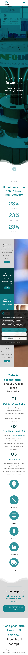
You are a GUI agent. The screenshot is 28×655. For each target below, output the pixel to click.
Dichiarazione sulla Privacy (16, 342)
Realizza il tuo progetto (14, 96)
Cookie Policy (8, 342)
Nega (14, 334)
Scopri (7, 262)
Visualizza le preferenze (14, 338)
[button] (26, 313)
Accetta (14, 330)
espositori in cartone (17, 435)
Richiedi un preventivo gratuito (14, 608)
